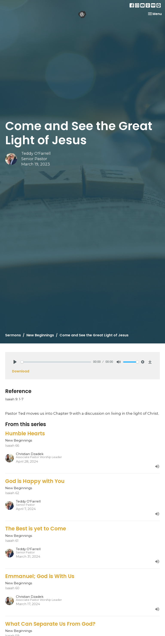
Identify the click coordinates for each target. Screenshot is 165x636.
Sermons (13, 335)
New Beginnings (40, 335)
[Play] (15, 361)
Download (20, 371)
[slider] (56, 362)
